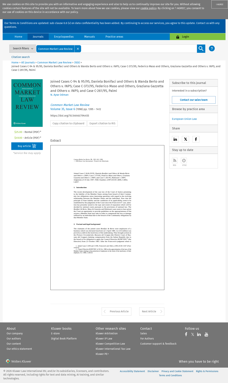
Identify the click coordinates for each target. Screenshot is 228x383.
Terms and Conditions (170, 375)
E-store (55, 333)
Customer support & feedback (158, 343)
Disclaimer (153, 371)
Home (18, 36)
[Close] (78, 48)
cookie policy (148, 8)
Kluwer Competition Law (110, 343)
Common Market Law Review (54, 62)
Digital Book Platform (64, 338)
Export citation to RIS (102, 123)
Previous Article (119, 311)
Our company (15, 333)
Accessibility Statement (132, 371)
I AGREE (219, 4)
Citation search (20, 57)
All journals (28, 62)
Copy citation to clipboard (68, 123)
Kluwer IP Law (104, 338)
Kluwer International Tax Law (113, 348)
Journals (38, 36)
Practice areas (114, 36)
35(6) (77, 62)
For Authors (147, 338)
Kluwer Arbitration (107, 333)
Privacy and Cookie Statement (177, 371)
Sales (143, 333)
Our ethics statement (19, 348)
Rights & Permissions (207, 371)
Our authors (14, 338)
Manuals (89, 36)
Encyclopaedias (64, 36)
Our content (14, 343)
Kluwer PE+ (102, 354)
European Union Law (184, 118)
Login (185, 36)
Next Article (149, 311)
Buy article (27, 146)
